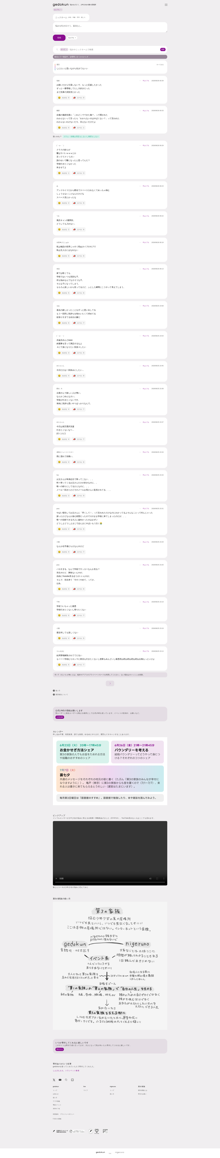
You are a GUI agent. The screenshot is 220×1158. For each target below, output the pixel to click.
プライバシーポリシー (67, 1114)
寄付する (60, 1049)
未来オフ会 (56, 1108)
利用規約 (56, 1114)
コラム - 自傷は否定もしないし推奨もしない (81, 136)
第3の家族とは (142, 1090)
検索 (162, 49)
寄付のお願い (142, 1094)
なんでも (58, 9)
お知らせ (56, 1094)
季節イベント (57, 1105)
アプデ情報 (56, 1101)
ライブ (85, 1090)
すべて (64, 49)
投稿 (59, 38)
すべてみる (160, 64)
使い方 (57, 674)
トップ (55, 1090)
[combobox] (72, 37)
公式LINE (60, 717)
